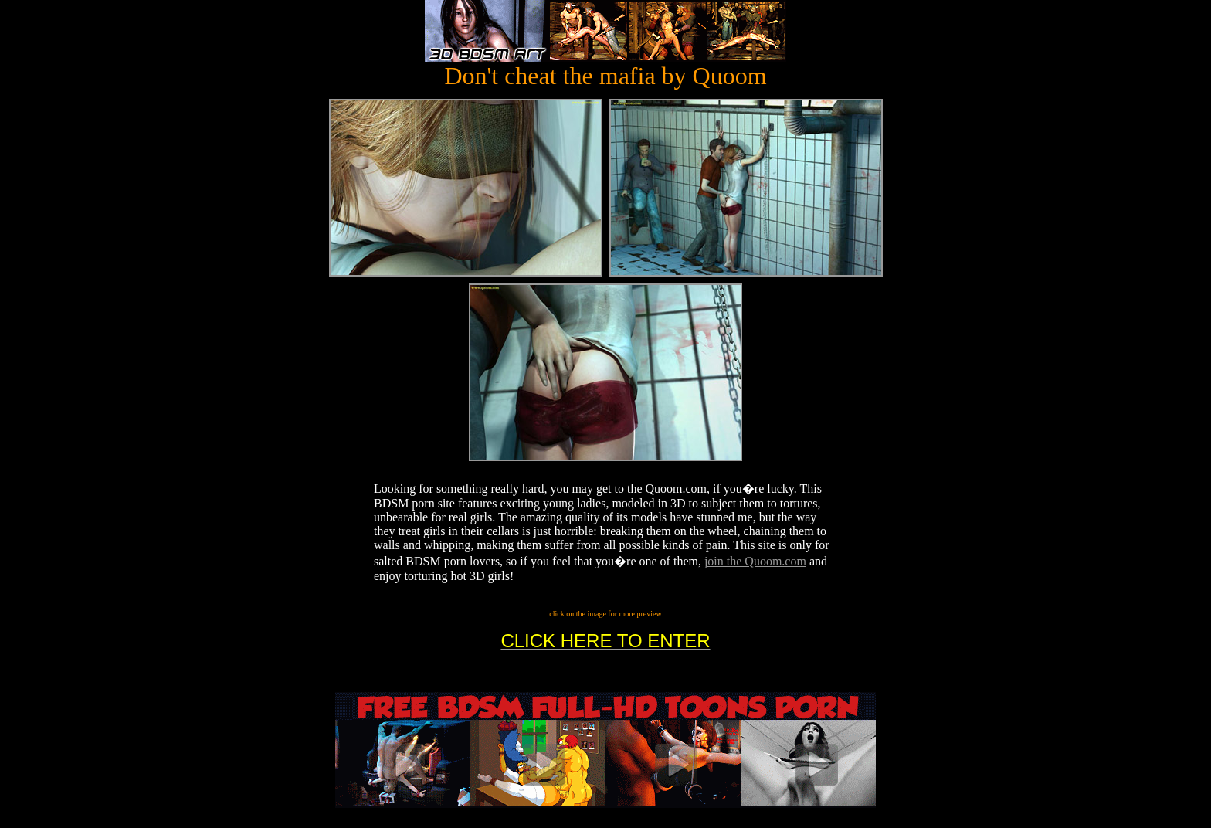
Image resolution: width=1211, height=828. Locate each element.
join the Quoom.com (755, 561)
